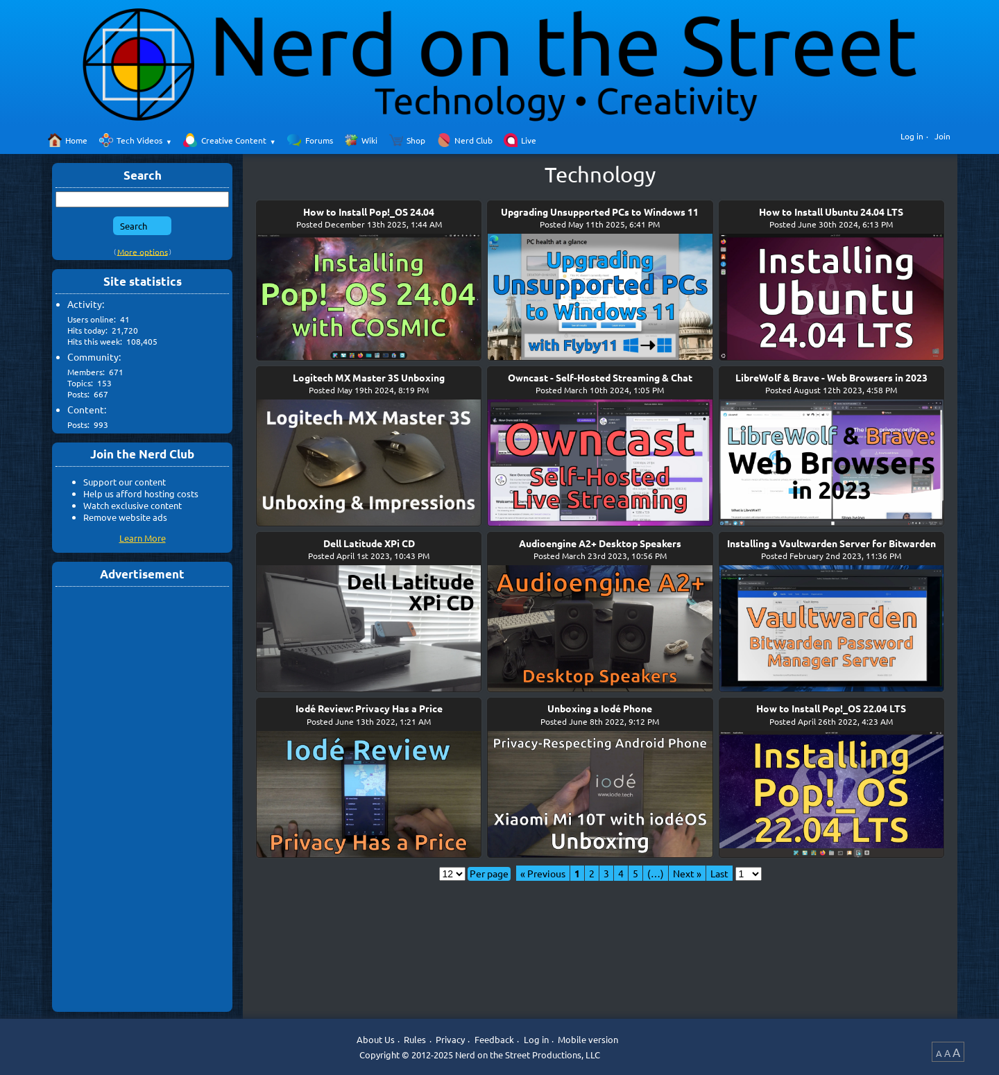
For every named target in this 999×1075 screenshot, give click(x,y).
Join (942, 135)
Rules (415, 1039)
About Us (376, 1039)
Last (719, 873)
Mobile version (588, 1039)
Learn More (142, 538)
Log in (911, 135)
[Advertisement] (142, 798)
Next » (687, 873)
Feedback (494, 1039)
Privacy (450, 1039)
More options (142, 251)
